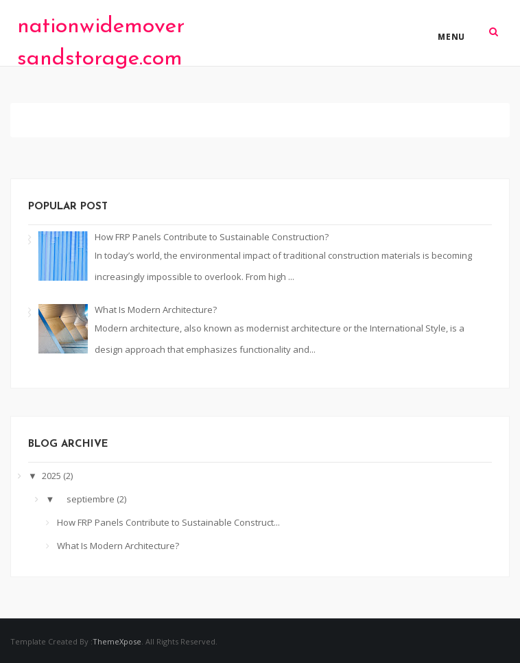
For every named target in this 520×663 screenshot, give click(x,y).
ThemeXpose (117, 641)
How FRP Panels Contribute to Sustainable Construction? (212, 237)
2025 (52, 475)
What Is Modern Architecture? (156, 309)
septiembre (92, 499)
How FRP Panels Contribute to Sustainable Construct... (168, 522)
